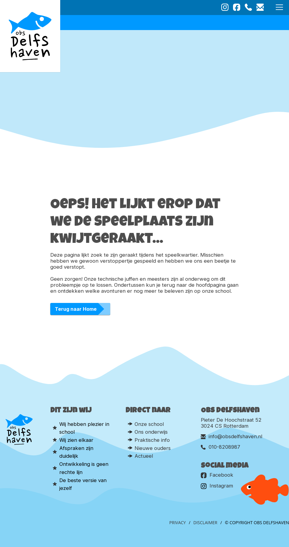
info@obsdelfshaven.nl (231, 436)
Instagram (217, 486)
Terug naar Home (76, 309)
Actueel (144, 456)
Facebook (217, 475)
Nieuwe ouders (153, 448)
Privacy (177, 522)
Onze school (149, 424)
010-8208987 (220, 447)
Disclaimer (205, 522)
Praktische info (152, 440)
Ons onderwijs (151, 432)
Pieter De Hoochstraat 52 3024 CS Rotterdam (231, 423)
